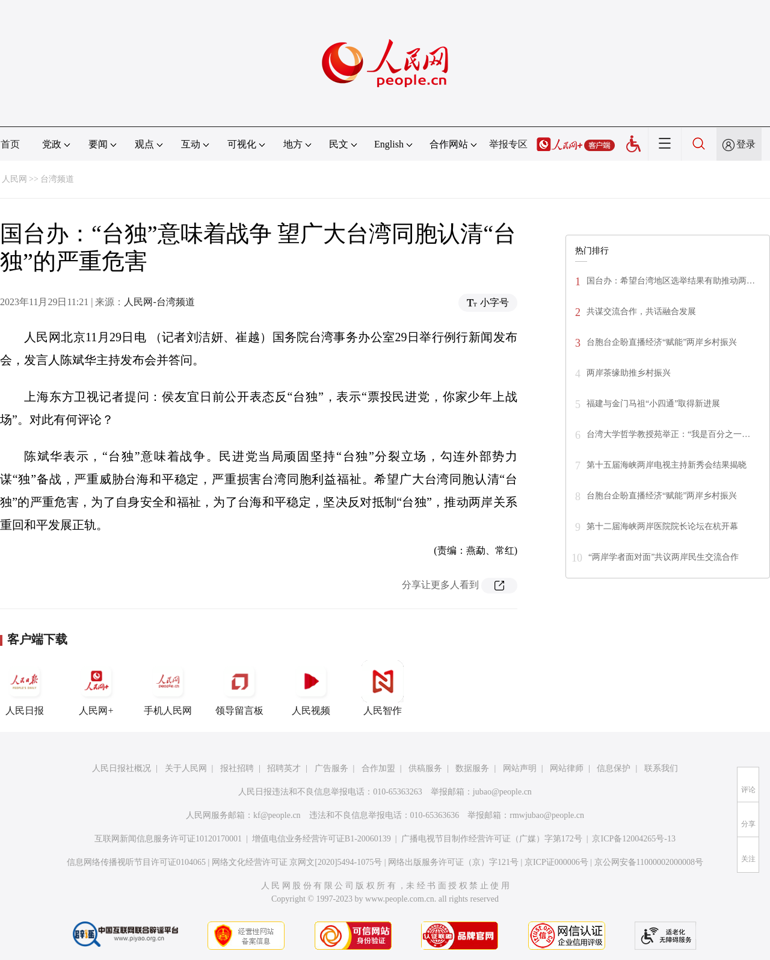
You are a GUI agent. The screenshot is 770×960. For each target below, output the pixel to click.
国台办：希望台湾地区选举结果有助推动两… (671, 280)
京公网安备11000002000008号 (648, 862)
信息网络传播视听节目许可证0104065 (136, 862)
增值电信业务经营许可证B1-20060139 (321, 838)
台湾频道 (57, 179)
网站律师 (567, 768)
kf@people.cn (277, 815)
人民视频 (311, 688)
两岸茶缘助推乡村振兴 (629, 372)
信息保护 (613, 768)
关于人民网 (186, 768)
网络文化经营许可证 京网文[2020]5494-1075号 (297, 862)
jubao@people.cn (502, 791)
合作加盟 (378, 768)
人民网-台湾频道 (159, 302)
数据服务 (472, 768)
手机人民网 (168, 688)
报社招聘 (237, 768)
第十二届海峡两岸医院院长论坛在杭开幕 (662, 526)
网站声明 (520, 768)
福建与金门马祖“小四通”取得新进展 (653, 403)
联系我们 (661, 768)
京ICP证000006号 (556, 862)
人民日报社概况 (121, 768)
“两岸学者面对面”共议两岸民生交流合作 (663, 557)
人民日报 (25, 688)
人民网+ (96, 688)
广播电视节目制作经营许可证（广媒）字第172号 (491, 838)
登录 (746, 144)
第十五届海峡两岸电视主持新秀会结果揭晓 (667, 464)
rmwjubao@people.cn (547, 815)
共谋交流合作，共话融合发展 (641, 311)
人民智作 (383, 688)
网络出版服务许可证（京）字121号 (453, 862)
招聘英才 (284, 768)
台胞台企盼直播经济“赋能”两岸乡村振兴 (662, 342)
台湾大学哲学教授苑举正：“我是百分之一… (668, 434)
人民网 (14, 179)
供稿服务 (425, 768)
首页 (10, 144)
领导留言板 (239, 688)
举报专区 (508, 144)
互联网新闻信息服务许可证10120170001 (168, 838)
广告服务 (331, 768)
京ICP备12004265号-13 (633, 838)
